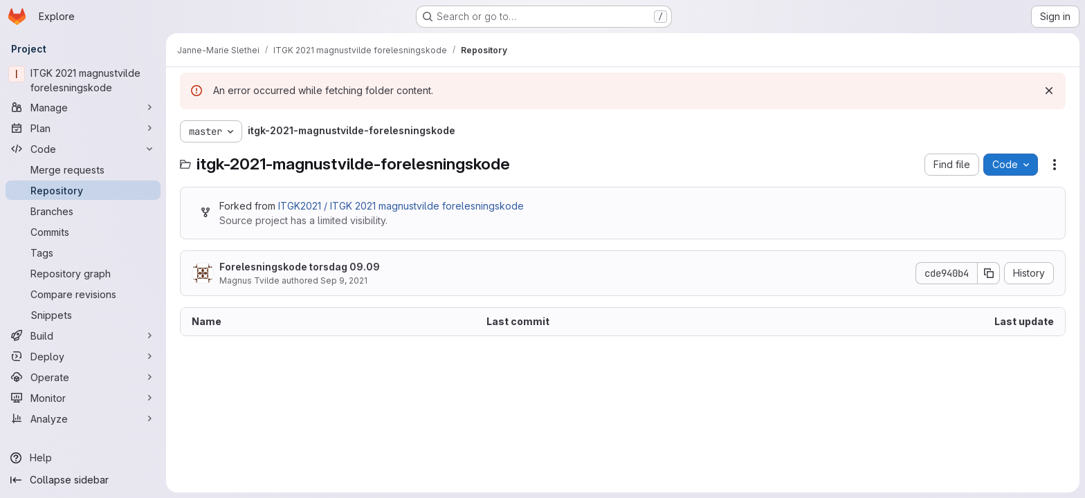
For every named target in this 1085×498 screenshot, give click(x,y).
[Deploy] (83, 356)
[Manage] (83, 107)
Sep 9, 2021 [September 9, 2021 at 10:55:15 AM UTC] (343, 280)
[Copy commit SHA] (989, 273)
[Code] (83, 148)
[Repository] (83, 190)
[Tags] (83, 252)
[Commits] (83, 231)
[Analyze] (83, 418)
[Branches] (83, 211)
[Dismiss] (1049, 90)
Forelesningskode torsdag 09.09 (299, 267)
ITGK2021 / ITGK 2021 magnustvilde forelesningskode (401, 206)
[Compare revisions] (83, 294)
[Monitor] (83, 397)
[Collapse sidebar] (83, 480)
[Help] (83, 458)
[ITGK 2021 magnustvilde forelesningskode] (83, 80)
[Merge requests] (83, 169)
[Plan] (83, 128)
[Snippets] (83, 314)
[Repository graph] (83, 273)
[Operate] (83, 377)
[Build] (83, 335)
